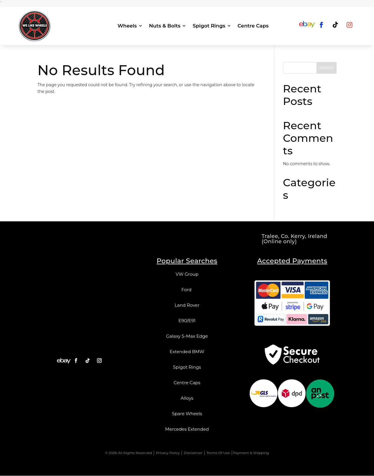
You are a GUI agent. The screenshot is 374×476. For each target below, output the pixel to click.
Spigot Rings (209, 26)
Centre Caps (253, 26)
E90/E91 (187, 321)
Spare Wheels (187, 414)
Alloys (187, 398)
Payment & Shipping (251, 453)
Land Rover (187, 305)
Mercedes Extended (187, 429)
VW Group (187, 274)
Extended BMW (187, 352)
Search (326, 68)
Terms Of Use (218, 453)
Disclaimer (193, 453)
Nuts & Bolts (164, 26)
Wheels (127, 26)
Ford (187, 290)
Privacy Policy (168, 453)
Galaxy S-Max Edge (187, 336)
